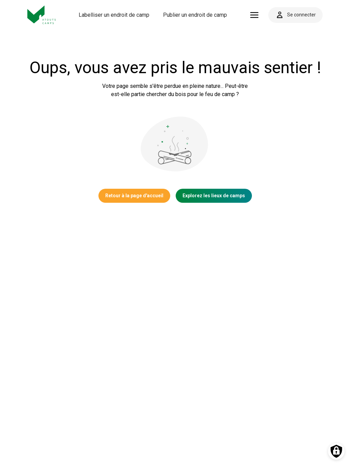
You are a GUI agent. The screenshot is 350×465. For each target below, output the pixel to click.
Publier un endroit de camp (195, 15)
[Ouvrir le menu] (254, 15)
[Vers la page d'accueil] (41, 14)
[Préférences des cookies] (336, 451)
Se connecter (295, 15)
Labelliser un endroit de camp (114, 15)
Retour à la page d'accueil (134, 195)
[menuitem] (114, 15)
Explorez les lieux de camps (214, 195)
